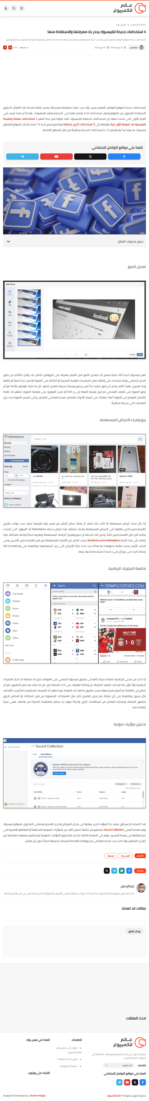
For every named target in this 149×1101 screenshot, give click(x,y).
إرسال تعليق (134, 931)
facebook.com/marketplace (104, 540)
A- (5, 47)
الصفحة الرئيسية (138, 25)
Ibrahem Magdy (38, 1095)
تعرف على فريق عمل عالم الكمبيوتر (69, 1050)
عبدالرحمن (134, 47)
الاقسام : (141, 1065)
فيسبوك (110, 856)
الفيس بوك (121, 25)
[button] (129, 871)
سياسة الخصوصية (71, 1066)
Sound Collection (114, 829)
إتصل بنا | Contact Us (69, 1059)
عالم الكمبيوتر (114, 1095)
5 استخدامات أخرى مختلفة (79, 124)
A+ (10, 47)
